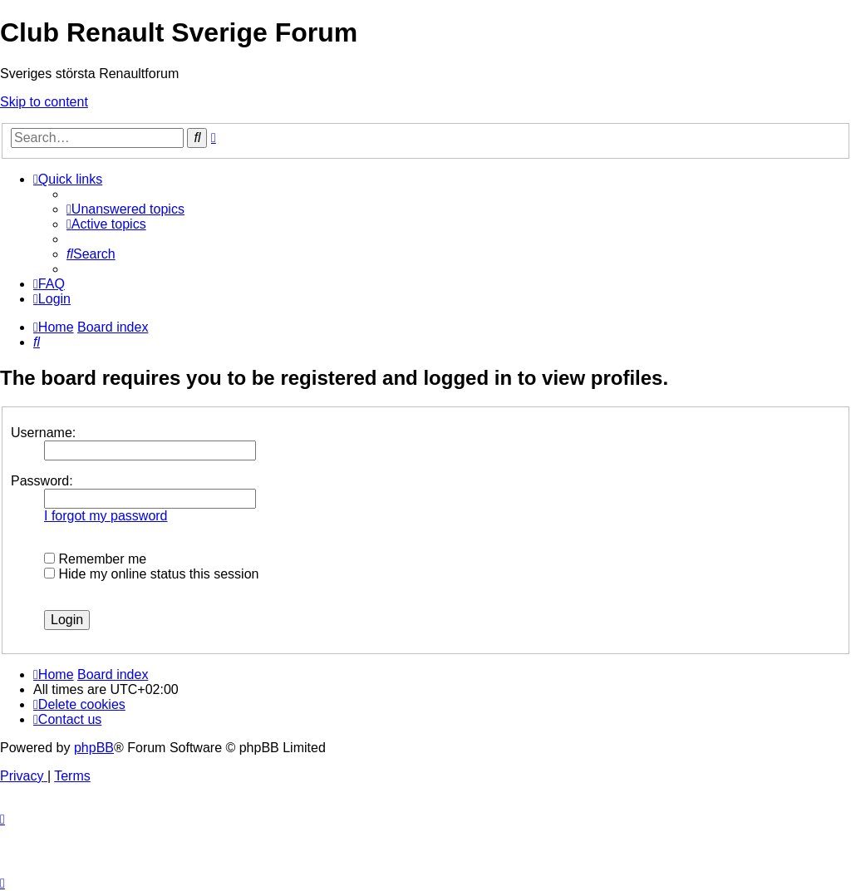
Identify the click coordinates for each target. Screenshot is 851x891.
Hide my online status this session (151, 574)
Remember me (95, 559)
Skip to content (44, 102)
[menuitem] (125, 209)
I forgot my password (106, 516)
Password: (42, 481)
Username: (43, 433)
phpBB (94, 748)
